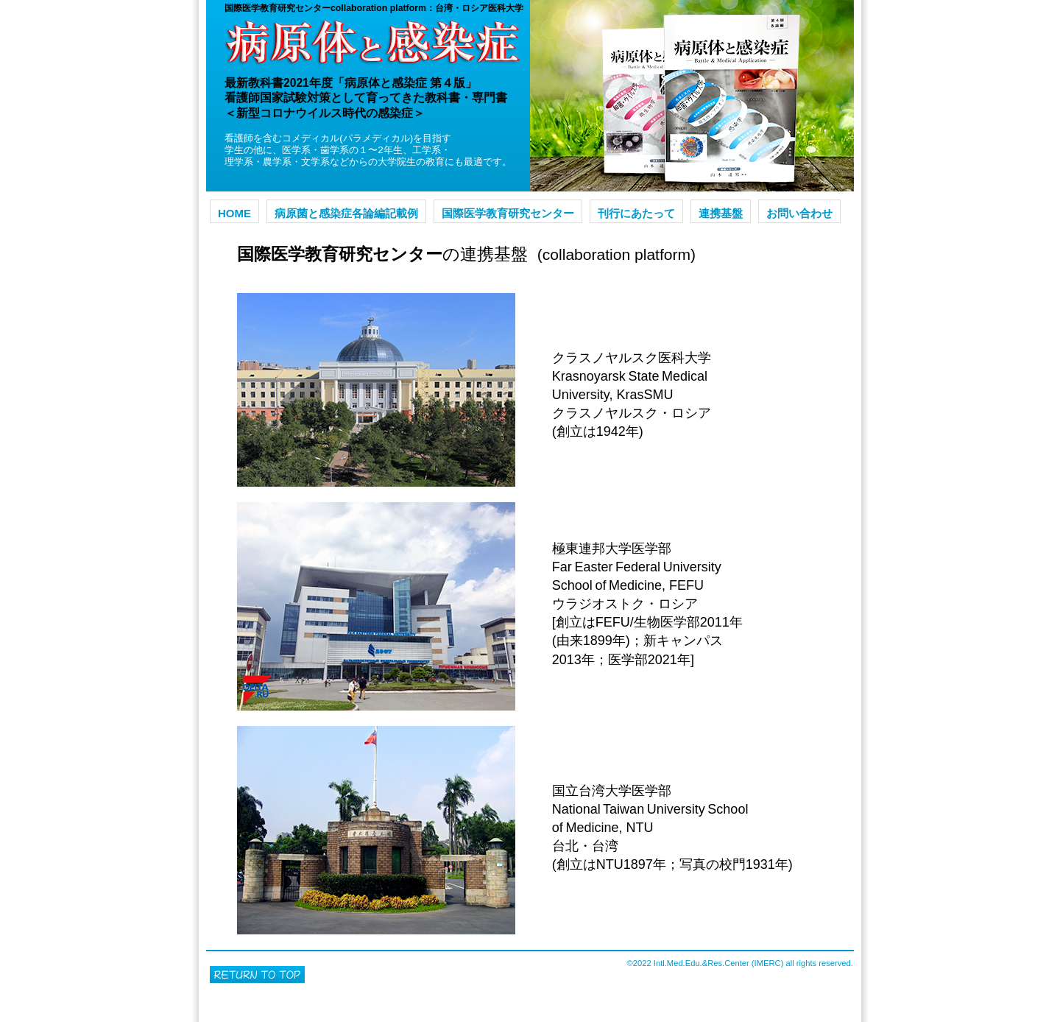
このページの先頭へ (257, 974)
